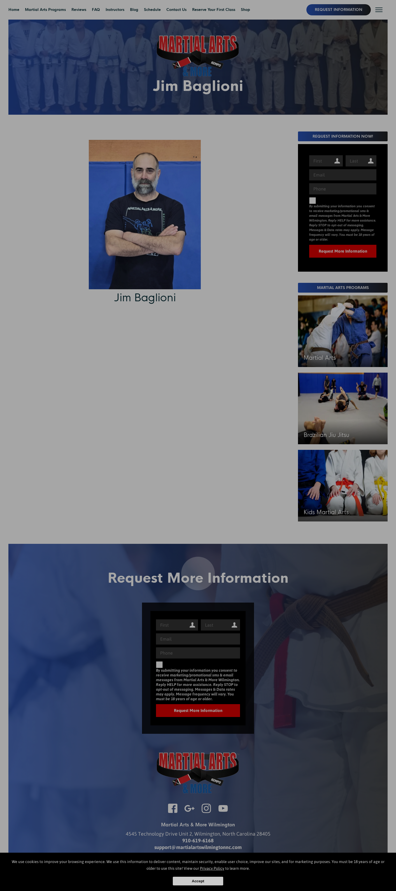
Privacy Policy (212, 868)
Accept (198, 881)
